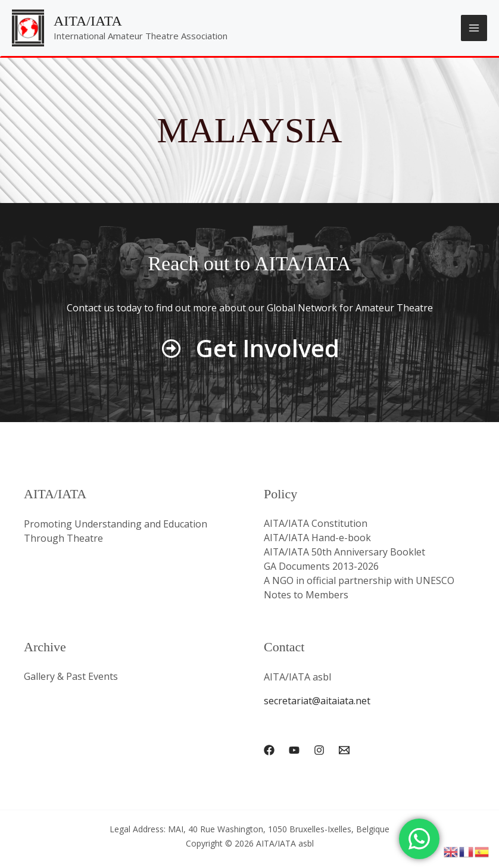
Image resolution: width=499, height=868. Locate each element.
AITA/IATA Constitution (316, 523)
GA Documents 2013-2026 (321, 566)
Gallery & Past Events (71, 676)
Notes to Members (306, 595)
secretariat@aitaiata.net (317, 700)
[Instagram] (319, 749)
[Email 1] (344, 749)
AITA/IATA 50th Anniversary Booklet (345, 552)
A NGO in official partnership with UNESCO (359, 581)
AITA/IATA (88, 21)
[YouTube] (294, 749)
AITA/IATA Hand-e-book (318, 538)
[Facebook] (269, 749)
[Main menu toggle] (474, 28)
